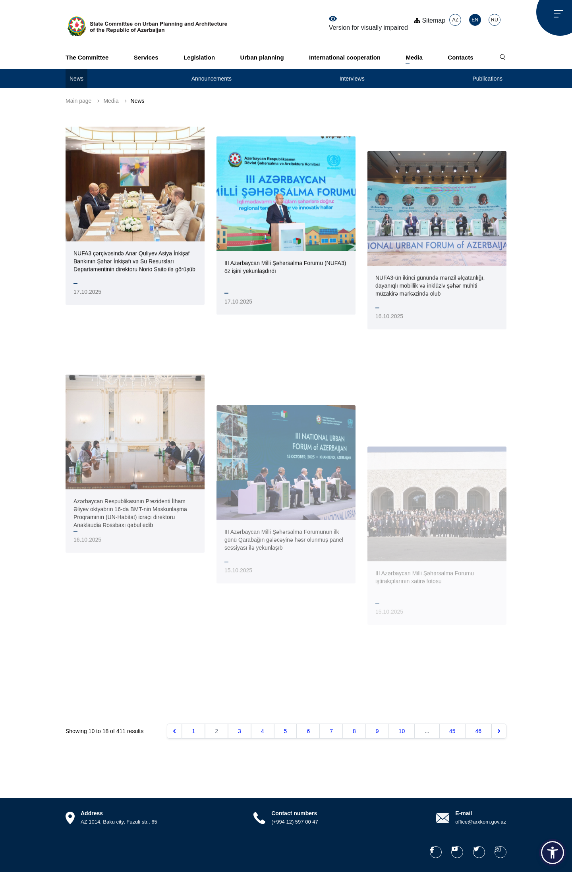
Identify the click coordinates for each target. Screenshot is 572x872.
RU (494, 20)
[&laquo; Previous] (174, 731)
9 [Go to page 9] (377, 731)
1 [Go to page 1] (193, 731)
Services (146, 57)
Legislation (199, 57)
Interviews (352, 78)
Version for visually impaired (368, 23)
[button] (552, 852)
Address (92, 813)
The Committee (87, 57)
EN (475, 20)
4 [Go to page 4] (262, 731)
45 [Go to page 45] (452, 731)
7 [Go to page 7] (331, 731)
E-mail (463, 813)
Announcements (211, 78)
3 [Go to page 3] (239, 731)
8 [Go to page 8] (354, 731)
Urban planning (262, 57)
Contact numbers (294, 813)
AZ (455, 20)
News (76, 78)
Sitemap (429, 20)
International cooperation (345, 57)
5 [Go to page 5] (285, 731)
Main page (78, 101)
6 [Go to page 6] (308, 731)
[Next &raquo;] (498, 731)
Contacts (460, 57)
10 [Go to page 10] (402, 731)
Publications (487, 78)
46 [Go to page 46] (478, 731)
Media (414, 57)
